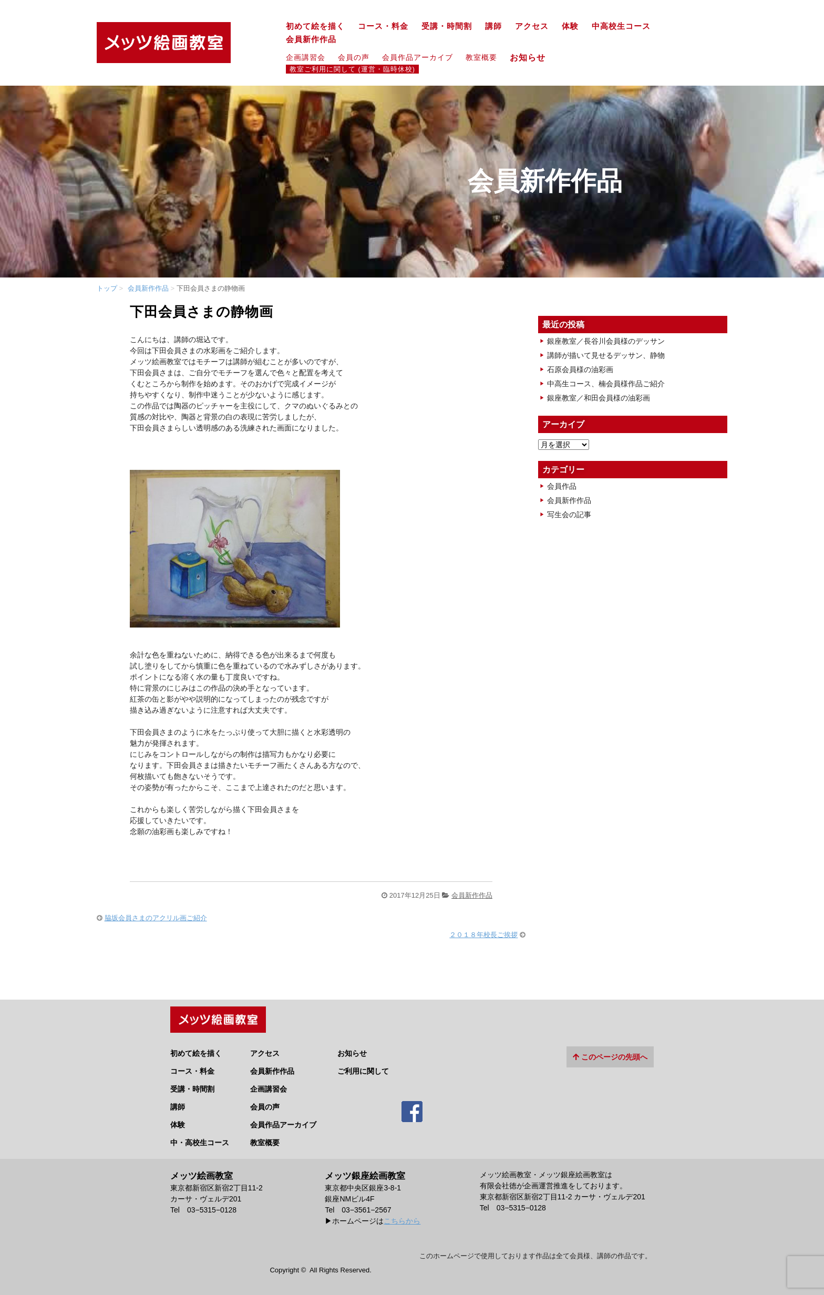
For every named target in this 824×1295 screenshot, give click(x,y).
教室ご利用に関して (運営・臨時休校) (352, 69)
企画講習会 (305, 57)
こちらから (402, 1219)
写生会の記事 (569, 514)
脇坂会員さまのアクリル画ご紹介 (156, 918)
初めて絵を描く (315, 26)
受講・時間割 (446, 26)
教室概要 (481, 57)
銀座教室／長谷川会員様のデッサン (606, 341)
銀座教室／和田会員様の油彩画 (598, 398)
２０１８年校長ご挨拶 (483, 935)
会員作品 (561, 486)
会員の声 (353, 57)
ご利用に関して (363, 1068)
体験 (570, 26)
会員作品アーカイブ (417, 57)
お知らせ (532, 57)
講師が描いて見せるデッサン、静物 (606, 355)
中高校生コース (621, 26)
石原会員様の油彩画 (580, 369)
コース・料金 (383, 26)
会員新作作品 (311, 39)
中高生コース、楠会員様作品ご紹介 (606, 383)
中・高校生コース (199, 1140)
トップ (107, 288)
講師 (493, 26)
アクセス (532, 26)
